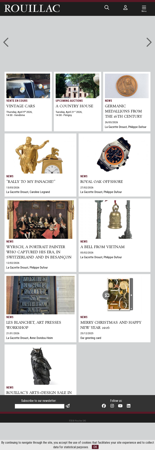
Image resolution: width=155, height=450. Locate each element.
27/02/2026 (86, 187)
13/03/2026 (12, 187)
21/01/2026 (12, 333)
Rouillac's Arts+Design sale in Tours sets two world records (39, 398)
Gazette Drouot (15, 413)
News (108, 101)
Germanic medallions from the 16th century (123, 111)
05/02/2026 (86, 252)
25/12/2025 (86, 333)
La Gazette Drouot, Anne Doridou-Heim (29, 338)
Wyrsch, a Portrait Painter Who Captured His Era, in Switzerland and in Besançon (38, 252)
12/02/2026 (12, 262)
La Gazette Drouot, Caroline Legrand (28, 192)
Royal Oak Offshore (101, 181)
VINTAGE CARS (20, 106)
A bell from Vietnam (102, 247)
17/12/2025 (12, 408)
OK (95, 447)
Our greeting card (90, 338)
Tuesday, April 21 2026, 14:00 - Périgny (69, 113)
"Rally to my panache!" (30, 181)
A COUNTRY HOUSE (74, 106)
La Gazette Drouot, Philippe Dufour (125, 127)
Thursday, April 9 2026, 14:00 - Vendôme (19, 113)
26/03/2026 (111, 122)
